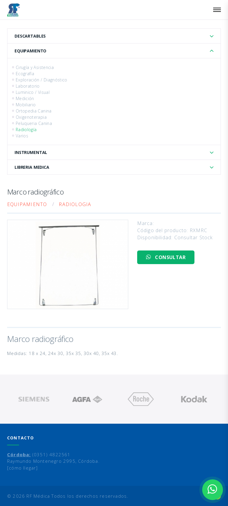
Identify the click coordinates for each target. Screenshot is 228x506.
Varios (22, 136)
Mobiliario (26, 104)
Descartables (30, 36)
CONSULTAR (166, 257)
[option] (34, 399)
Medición (25, 98)
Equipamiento (30, 51)
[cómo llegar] (22, 468)
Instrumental (31, 152)
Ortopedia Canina (34, 111)
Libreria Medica (32, 167)
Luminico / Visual (33, 92)
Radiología (26, 129)
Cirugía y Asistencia (35, 67)
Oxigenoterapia (31, 117)
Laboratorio (28, 86)
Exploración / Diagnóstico (41, 80)
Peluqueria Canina (34, 123)
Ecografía (25, 73)
